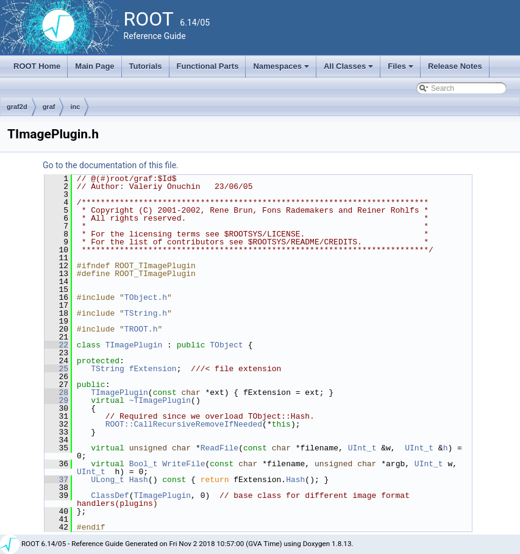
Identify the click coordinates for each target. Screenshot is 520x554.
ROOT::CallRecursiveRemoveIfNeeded (183, 424)
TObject (226, 344)
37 (56, 479)
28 (56, 392)
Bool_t (143, 463)
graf (49, 106)
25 (56, 368)
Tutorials (145, 66)
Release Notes (455, 66)
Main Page (94, 66)
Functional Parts (208, 66)
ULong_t (107, 479)
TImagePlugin (134, 344)
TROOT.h (141, 329)
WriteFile (183, 463)
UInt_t (362, 447)
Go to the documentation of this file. (111, 165)
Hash (138, 479)
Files (401, 69)
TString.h (145, 313)
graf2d (17, 106)
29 (56, 400)
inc (75, 106)
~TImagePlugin (160, 400)
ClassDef (110, 495)
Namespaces (282, 69)
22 (56, 344)
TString (107, 368)
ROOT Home (36, 66)
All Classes (350, 69)
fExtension (153, 368)
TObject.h (145, 297)
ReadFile (219, 447)
